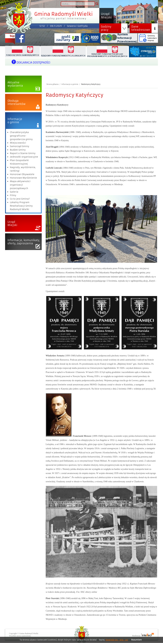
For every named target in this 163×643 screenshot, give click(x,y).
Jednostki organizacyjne (24, 156)
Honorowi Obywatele (22, 174)
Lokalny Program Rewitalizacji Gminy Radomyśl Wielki (21, 206)
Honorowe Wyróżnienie (23, 177)
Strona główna (52, 84)
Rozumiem (136, 640)
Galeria (14, 191)
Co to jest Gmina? (20, 198)
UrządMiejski (12, 223)
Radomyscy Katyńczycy (90, 84)
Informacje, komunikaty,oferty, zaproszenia (23, 242)
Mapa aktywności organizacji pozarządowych (20, 185)
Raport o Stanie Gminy (22, 153)
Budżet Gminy (18, 149)
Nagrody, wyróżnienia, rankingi (23, 169)
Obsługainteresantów (16, 102)
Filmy (13, 195)
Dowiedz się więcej (117, 640)
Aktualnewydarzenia (15, 84)
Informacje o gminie (69, 84)
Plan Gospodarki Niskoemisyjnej (19, 162)
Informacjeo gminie (14, 120)
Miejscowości (18, 142)
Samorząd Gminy (19, 146)
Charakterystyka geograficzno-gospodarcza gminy (21, 136)
